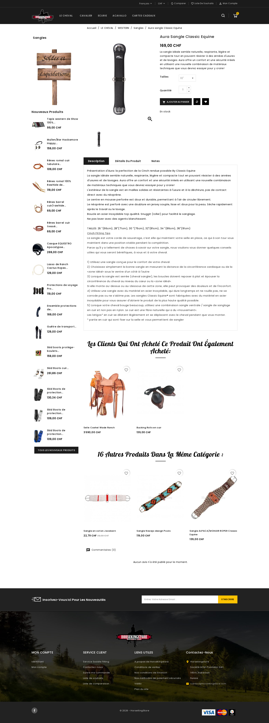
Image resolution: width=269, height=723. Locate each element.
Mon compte (39, 667)
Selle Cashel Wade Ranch (99, 427)
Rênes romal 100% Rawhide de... (59, 183)
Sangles (39, 38)
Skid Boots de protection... (56, 390)
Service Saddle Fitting (96, 661)
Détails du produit (128, 161)
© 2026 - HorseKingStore (134, 710)
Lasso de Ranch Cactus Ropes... (57, 266)
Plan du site (141, 689)
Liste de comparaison (96, 683)
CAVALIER (86, 15)
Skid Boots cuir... (58, 368)
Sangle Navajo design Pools (154, 531)
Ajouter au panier (176, 101)
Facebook (34, 710)
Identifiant (38, 661)
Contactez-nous (93, 667)
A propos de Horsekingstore (151, 661)
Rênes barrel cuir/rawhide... (56, 203)
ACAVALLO (119, 15)
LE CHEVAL (66, 15)
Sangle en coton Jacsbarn (100, 531)
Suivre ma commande (96, 672)
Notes (155, 161)
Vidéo (138, 683)
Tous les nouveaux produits (56, 450)
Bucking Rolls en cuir (149, 427)
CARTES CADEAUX (143, 15)
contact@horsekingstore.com (208, 683)
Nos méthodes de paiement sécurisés (157, 678)
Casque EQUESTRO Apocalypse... (59, 245)
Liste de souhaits (93, 678)
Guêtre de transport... (61, 326)
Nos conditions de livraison (150, 672)
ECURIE (102, 15)
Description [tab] (96, 161)
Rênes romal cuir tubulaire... (58, 162)
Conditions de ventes (147, 667)
